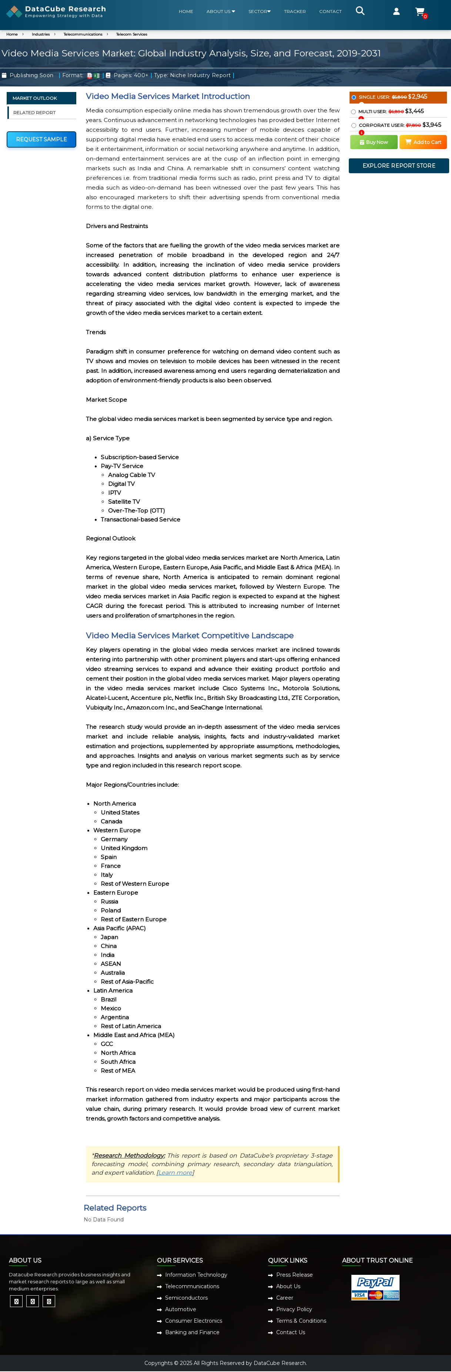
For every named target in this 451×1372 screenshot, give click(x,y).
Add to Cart (423, 142)
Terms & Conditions (301, 1320)
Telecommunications (83, 34)
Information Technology (196, 1274)
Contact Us (290, 1332)
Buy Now (374, 142)
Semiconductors (186, 1297)
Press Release (294, 1274)
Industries (41, 34)
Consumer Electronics (193, 1320)
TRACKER (295, 11)
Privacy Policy (294, 1309)
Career (284, 1297)
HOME (186, 11)
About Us (288, 1286)
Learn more (175, 1172)
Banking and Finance (192, 1332)
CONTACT (330, 11)
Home (12, 34)
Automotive (180, 1309)
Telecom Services (131, 34)
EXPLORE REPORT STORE (399, 165)
